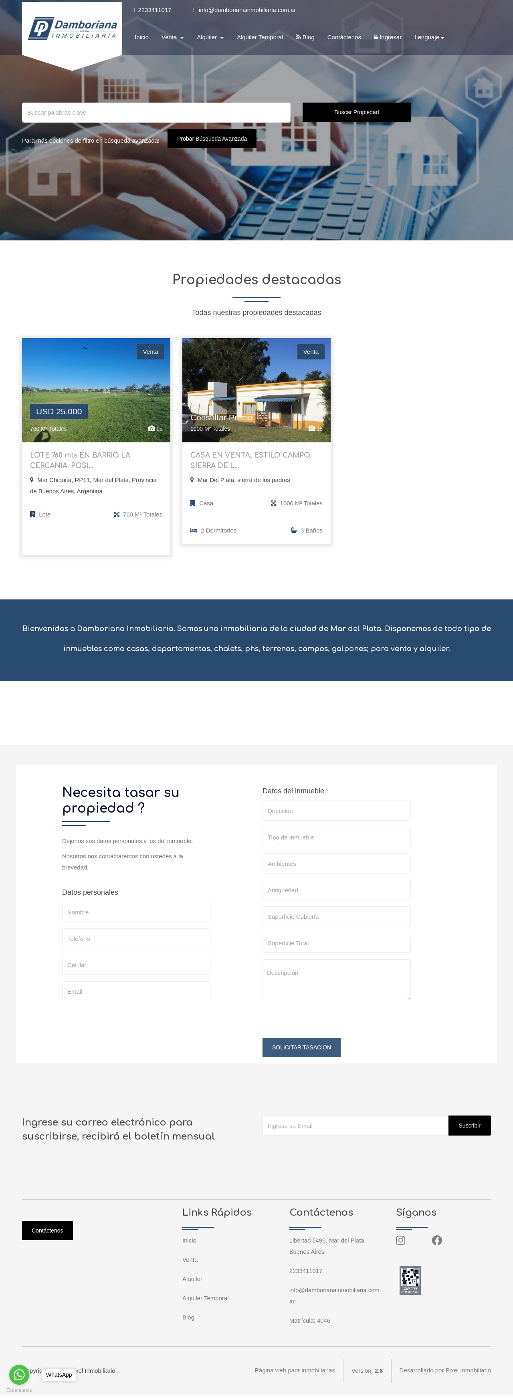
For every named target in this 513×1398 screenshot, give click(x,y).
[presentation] (323, 1025)
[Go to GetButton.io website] (19, 1390)
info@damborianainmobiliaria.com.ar (245, 9)
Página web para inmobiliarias (294, 1373)
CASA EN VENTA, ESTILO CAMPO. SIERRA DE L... (253, 462)
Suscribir (470, 1129)
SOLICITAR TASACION (301, 1050)
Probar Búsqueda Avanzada (213, 138)
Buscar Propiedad (356, 112)
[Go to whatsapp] (19, 1375)
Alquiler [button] (207, 37)
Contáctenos (344, 37)
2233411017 (152, 9)
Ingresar (388, 37)
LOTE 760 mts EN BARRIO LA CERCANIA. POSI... (82, 462)
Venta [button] (170, 37)
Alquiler (192, 1282)
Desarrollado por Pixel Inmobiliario (445, 1373)
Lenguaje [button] (426, 37)
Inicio (142, 37)
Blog (305, 37)
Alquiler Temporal (260, 37)
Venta (190, 1262)
